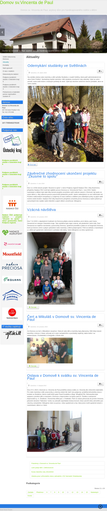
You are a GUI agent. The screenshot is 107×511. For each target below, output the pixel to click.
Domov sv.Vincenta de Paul (26, 2)
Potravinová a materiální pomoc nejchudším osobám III (11, 94)
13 (77, 492)
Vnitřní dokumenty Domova (9, 58)
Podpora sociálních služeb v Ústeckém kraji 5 (11, 79)
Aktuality (6, 62)
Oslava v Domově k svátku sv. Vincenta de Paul (62, 376)
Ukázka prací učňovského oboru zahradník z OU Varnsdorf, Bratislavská (56, 476)
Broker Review (3, 509)
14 (82, 492)
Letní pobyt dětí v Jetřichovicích (42, 468)
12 (72, 492)
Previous (2, 32)
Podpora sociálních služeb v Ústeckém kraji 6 (11, 162)
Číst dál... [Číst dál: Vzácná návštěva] (33, 307)
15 (87, 492)
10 (63, 492)
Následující (94, 492)
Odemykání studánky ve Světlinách (57, 66)
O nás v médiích (8, 71)
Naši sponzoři (7, 68)
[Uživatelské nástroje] (100, 71)
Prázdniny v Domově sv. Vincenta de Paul (46, 463)
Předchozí (40, 492)
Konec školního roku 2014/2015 (42, 472)
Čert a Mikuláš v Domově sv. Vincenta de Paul (61, 318)
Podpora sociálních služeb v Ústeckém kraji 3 (11, 87)
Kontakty (6, 65)
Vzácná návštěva (41, 210)
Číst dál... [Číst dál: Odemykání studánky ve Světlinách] (32, 165)
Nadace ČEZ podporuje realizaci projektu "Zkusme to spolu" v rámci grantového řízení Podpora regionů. (12, 210)
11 (68, 492)
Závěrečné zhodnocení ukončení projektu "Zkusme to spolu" (61, 174)
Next (104, 32)
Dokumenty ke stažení (10, 74)
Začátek (30, 492)
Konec (30, 496)
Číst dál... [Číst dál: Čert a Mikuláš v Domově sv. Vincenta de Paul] (33, 366)
